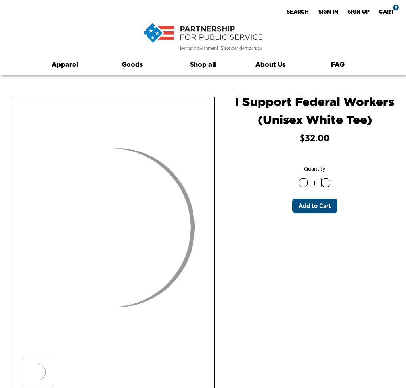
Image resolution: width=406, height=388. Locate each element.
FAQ (338, 64)
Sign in (328, 11)
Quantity (314, 168)
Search (298, 11)
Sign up (359, 11)
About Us (270, 64)
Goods (136, 64)
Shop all (203, 64)
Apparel (68, 64)
